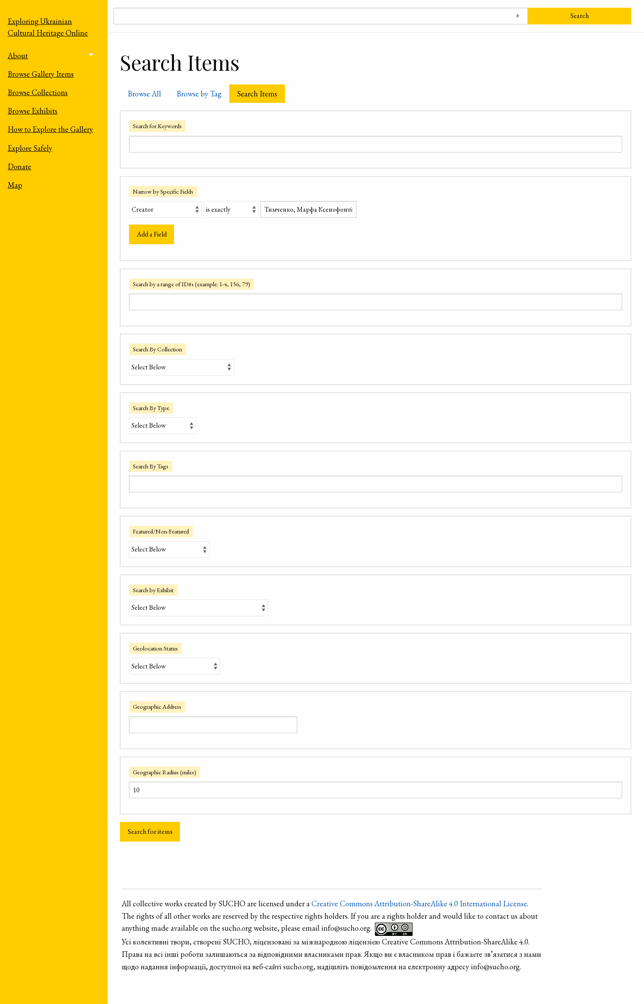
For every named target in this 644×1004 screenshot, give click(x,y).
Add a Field (152, 234)
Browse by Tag (199, 94)
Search (579, 15)
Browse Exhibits (32, 111)
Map (15, 185)
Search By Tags (150, 466)
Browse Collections (38, 92)
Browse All (144, 94)
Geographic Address (157, 706)
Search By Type (151, 408)
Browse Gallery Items (41, 74)
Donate (19, 166)
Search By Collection (157, 349)
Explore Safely (30, 148)
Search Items (257, 94)
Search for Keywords (157, 126)
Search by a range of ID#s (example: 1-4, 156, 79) (191, 284)
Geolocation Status (155, 648)
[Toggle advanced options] (518, 16)
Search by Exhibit (153, 590)
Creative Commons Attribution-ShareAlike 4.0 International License (419, 903)
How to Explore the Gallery (50, 129)
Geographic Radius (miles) (164, 772)
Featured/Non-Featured (161, 531)
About (18, 55)
